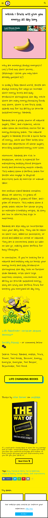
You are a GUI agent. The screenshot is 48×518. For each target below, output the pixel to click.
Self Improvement (37, 474)
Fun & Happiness (32, 471)
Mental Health (23, 474)
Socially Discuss (10, 342)
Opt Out (29, 508)
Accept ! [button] (24, 514)
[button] (2, 3)
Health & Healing (9, 474)
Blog (8, 471)
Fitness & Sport (18, 471)
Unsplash (35, 397)
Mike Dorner (19, 397)
